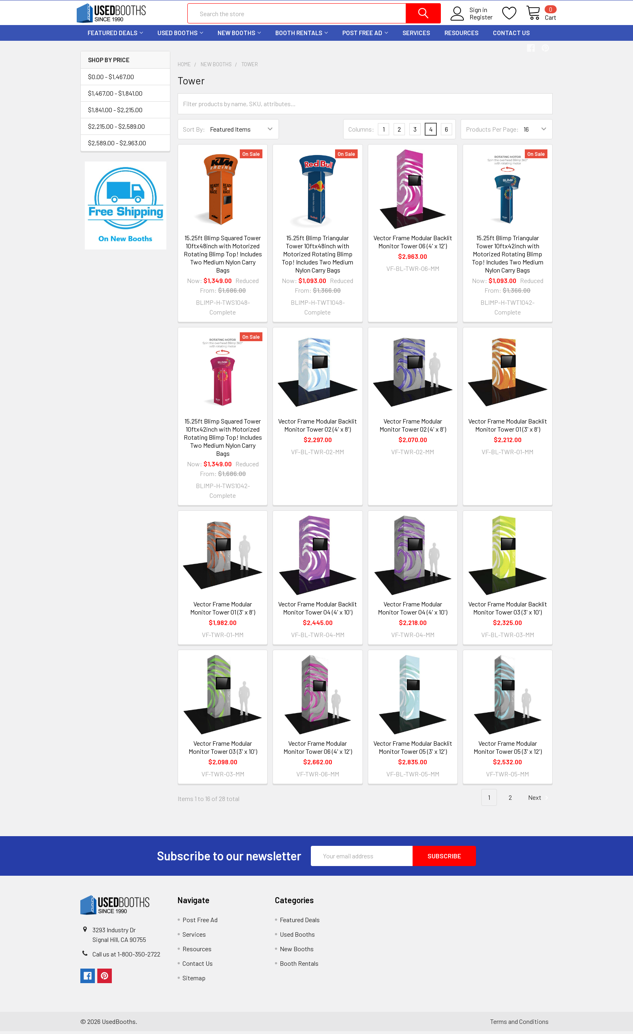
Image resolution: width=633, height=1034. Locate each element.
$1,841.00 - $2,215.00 (115, 112)
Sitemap (193, 980)
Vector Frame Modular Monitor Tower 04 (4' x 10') (412, 611)
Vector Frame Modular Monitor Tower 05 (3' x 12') (508, 750)
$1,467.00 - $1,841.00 (115, 96)
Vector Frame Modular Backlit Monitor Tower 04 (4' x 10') (317, 611)
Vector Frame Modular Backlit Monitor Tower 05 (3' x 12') (412, 750)
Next (539, 800)
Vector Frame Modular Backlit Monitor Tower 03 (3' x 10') (507, 611)
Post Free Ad (365, 35)
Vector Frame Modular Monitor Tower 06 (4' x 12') (317, 750)
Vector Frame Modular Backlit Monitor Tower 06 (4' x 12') (412, 244)
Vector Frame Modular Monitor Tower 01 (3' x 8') (222, 611)
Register (477, 19)
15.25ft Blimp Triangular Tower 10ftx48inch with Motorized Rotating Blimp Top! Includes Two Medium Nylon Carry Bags (317, 257)
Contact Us (511, 35)
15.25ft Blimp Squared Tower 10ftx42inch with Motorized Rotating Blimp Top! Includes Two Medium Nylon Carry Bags (223, 439)
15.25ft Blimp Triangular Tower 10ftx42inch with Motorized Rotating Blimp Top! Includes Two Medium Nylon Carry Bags (507, 257)
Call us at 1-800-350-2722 (126, 957)
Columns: (361, 132)
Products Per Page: (492, 132)
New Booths (239, 35)
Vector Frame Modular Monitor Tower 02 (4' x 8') (412, 427)
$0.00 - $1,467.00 (111, 79)
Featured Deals (115, 35)
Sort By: (194, 132)
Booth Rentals (301, 35)
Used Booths (180, 35)
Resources (461, 35)
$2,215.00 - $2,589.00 (116, 129)
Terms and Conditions (519, 1024)
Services (416, 35)
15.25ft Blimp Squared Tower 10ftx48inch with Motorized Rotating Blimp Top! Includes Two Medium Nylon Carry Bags (223, 257)
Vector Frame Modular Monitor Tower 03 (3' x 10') (223, 750)
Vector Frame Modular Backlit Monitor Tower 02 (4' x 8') (317, 427)
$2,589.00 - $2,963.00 (117, 145)
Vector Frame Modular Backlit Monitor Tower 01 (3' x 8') (507, 427)
